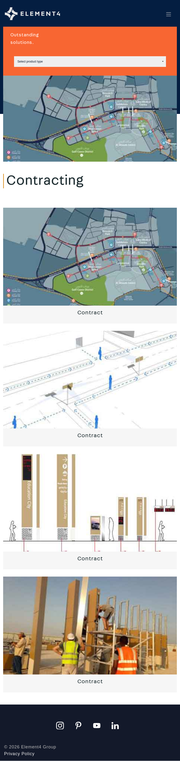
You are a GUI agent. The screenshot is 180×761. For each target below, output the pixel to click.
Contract (90, 313)
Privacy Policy (19, 753)
